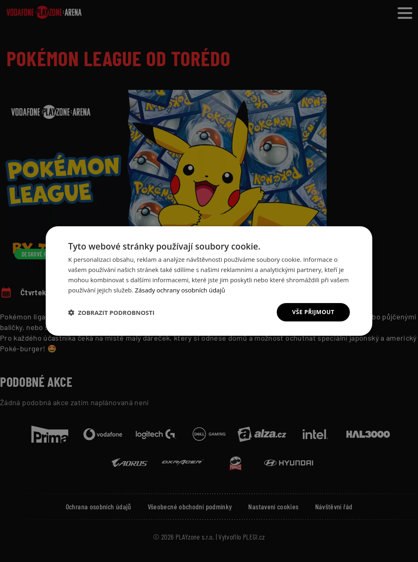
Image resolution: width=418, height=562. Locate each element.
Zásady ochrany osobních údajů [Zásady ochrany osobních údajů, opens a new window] (180, 290)
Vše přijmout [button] (313, 312)
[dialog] (209, 281)
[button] (111, 312)
